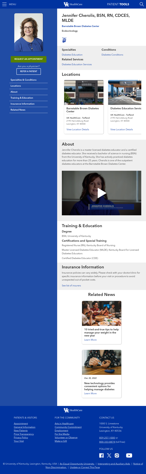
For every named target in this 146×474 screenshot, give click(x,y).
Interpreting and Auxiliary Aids (114, 464)
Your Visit (19, 441)
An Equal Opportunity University (77, 464)
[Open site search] (141, 4)
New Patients (21, 431)
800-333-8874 (107, 442)
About (14, 92)
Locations (16, 86)
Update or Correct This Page (85, 467)
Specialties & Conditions (23, 80)
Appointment (21, 424)
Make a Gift (61, 441)
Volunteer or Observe (66, 438)
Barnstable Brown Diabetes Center (80, 26)
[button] (9, 4)
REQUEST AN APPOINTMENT (28, 59)
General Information (24, 427)
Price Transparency (24, 434)
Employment (61, 431)
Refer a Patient (28, 71)
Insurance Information (23, 104)
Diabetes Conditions (112, 55)
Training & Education (22, 98)
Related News (18, 110)
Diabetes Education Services (77, 64)
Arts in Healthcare (64, 424)
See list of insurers (71, 286)
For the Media (62, 434)
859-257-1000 (107, 438)
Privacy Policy (21, 438)
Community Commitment (68, 427)
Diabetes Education (72, 55)
